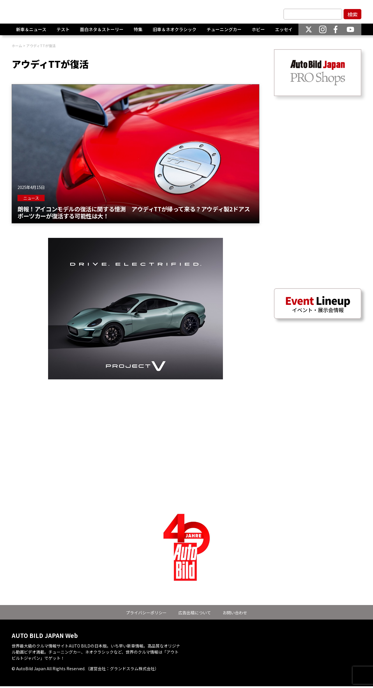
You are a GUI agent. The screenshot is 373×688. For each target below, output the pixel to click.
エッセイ (284, 32)
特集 (138, 32)
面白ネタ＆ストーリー (102, 32)
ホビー (258, 32)
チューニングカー (224, 32)
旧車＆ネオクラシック (174, 32)
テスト (63, 32)
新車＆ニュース (31, 32)
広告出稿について (194, 613)
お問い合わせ (235, 613)
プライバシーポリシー (146, 613)
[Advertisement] (135, 420)
